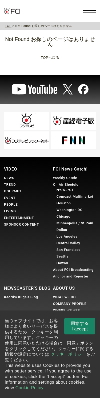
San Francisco (69, 250)
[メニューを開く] (89, 10)
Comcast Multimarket (75, 196)
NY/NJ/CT (65, 190)
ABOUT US (64, 288)
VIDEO (10, 169)
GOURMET (13, 191)
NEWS (9, 178)
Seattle (63, 256)
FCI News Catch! (70, 169)
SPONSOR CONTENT (21, 224)
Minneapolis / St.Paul (75, 223)
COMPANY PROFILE (69, 304)
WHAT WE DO (64, 297)
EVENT (9, 198)
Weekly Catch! (65, 178)
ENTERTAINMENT (19, 218)
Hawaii (62, 263)
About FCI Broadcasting (73, 270)
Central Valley (68, 243)
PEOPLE (11, 204)
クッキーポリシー (68, 354)
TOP (8, 25)
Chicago (63, 216)
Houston (64, 203)
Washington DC (70, 210)
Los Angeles (67, 236)
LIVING (10, 211)
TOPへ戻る (50, 58)
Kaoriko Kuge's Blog (21, 297)
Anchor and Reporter (71, 276)
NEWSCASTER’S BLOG (27, 288)
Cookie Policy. (30, 387)
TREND (10, 184)
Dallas (62, 230)
